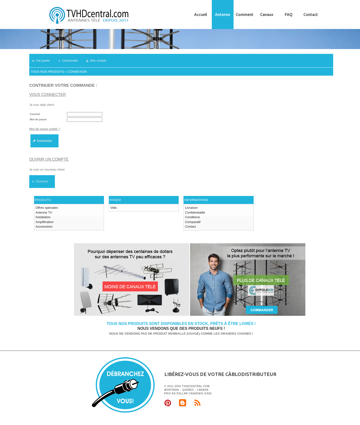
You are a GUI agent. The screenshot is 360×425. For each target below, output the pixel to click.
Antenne (222, 14)
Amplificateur (45, 222)
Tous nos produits (47, 71)
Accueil (200, 14)
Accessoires (44, 226)
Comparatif (192, 222)
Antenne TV (44, 212)
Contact (310, 14)
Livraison (191, 207)
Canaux (266, 14)
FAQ (289, 14)
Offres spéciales (47, 207)
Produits (43, 200)
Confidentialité (195, 212)
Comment (244, 14)
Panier (115, 200)
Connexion (77, 71)
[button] (42, 60)
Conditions (192, 217)
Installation (43, 217)
